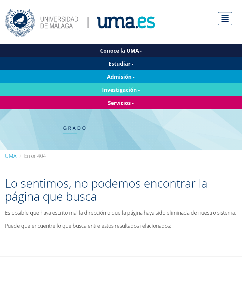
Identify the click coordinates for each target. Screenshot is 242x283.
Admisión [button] (121, 76)
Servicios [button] (121, 103)
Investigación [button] (121, 89)
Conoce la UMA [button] (121, 50)
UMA (11, 155)
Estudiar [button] (121, 63)
